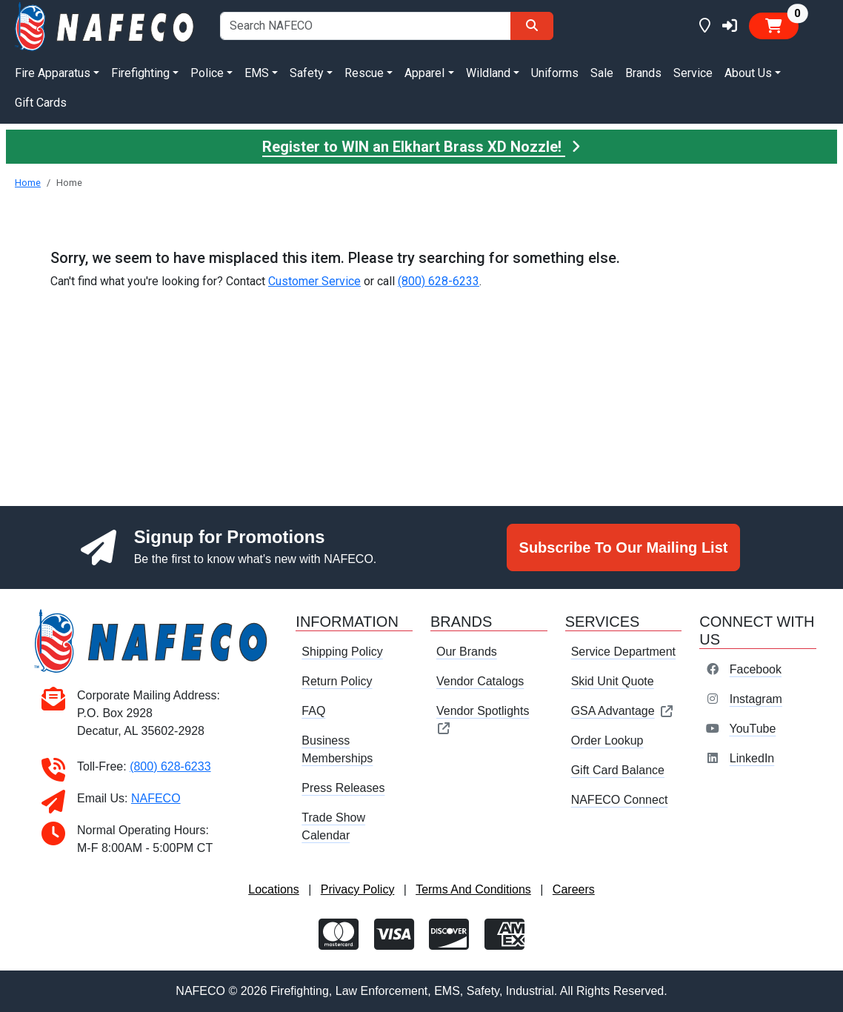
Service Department (623, 651)
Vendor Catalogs (480, 681)
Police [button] (207, 73)
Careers (574, 889)
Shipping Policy (341, 651)
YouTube (752, 728)
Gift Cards (41, 103)
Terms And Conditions (473, 889)
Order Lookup (607, 740)
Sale (601, 73)
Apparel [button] (424, 73)
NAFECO (156, 798)
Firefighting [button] (140, 73)
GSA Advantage (622, 711)
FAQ (313, 711)
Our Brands (466, 651)
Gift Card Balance (617, 770)
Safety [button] (307, 73)
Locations (273, 889)
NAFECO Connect (619, 799)
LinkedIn (752, 758)
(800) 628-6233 (438, 281)
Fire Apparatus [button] (52, 73)
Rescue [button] (364, 73)
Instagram (756, 699)
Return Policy (336, 681)
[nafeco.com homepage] (105, 26)
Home (28, 182)
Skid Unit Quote (612, 681)
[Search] (531, 26)
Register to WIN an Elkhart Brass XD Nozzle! (421, 147)
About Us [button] (748, 73)
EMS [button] (256, 73)
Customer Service (314, 281)
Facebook (756, 669)
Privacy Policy (358, 889)
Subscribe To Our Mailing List (623, 547)
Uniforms (555, 73)
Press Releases (342, 788)
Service (693, 73)
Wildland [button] (488, 73)
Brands (643, 73)
